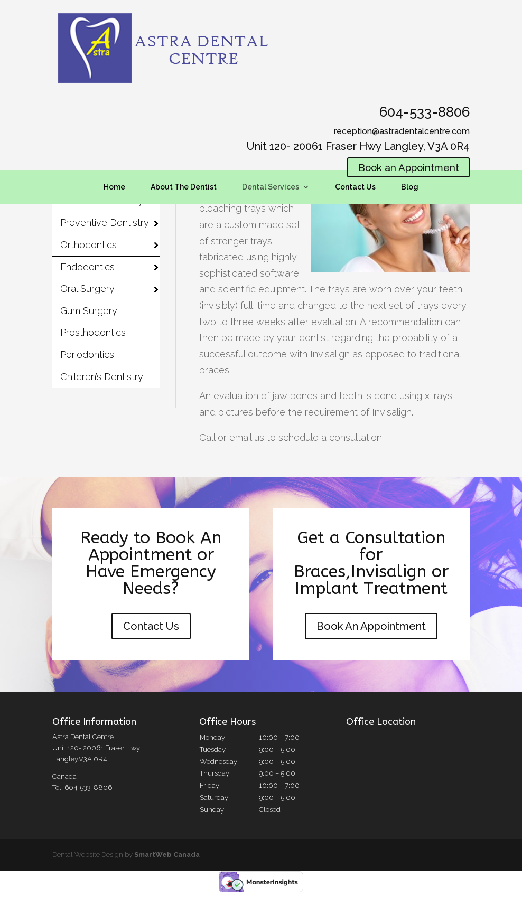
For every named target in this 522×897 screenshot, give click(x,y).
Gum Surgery (88, 310)
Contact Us (355, 188)
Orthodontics (88, 244)
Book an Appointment (404, 168)
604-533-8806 (424, 112)
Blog (409, 188)
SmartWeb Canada (167, 854)
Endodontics (87, 266)
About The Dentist (184, 188)
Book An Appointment (371, 626)
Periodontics (87, 354)
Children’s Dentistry (101, 376)
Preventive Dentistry (104, 222)
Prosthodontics (93, 332)
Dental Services (270, 188)
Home (114, 188)
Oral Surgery (87, 288)
